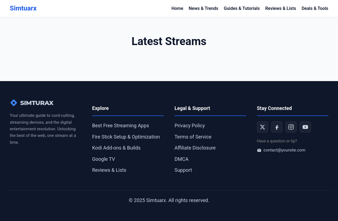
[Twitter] (262, 126)
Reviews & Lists (280, 8)
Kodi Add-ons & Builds (116, 148)
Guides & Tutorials (242, 8)
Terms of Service (193, 137)
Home (177, 8)
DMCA (182, 159)
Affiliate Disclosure (195, 148)
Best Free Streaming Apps (120, 125)
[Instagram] (291, 126)
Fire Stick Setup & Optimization (126, 137)
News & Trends (203, 8)
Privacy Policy (190, 125)
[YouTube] (305, 126)
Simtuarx (23, 8)
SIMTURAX (32, 103)
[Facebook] (276, 126)
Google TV (103, 159)
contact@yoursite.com (281, 150)
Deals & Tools (314, 8)
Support (183, 170)
